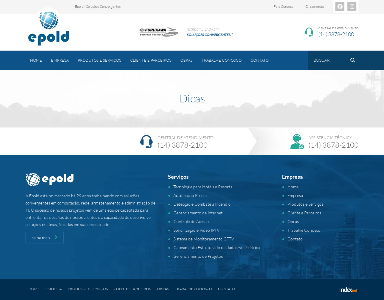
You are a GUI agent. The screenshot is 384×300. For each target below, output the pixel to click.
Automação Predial (190, 195)
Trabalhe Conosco (222, 60)
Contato (259, 60)
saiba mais (44, 237)
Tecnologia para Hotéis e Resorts (202, 186)
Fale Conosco (283, 6)
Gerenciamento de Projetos (198, 256)
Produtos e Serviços (99, 60)
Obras (186, 60)
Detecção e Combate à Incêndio (202, 204)
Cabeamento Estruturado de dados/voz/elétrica (216, 247)
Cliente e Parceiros (150, 60)
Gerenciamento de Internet (198, 212)
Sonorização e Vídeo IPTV (196, 230)
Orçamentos (314, 6)
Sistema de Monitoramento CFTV (203, 238)
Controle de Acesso (191, 221)
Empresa (60, 60)
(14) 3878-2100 (336, 34)
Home (36, 60)
